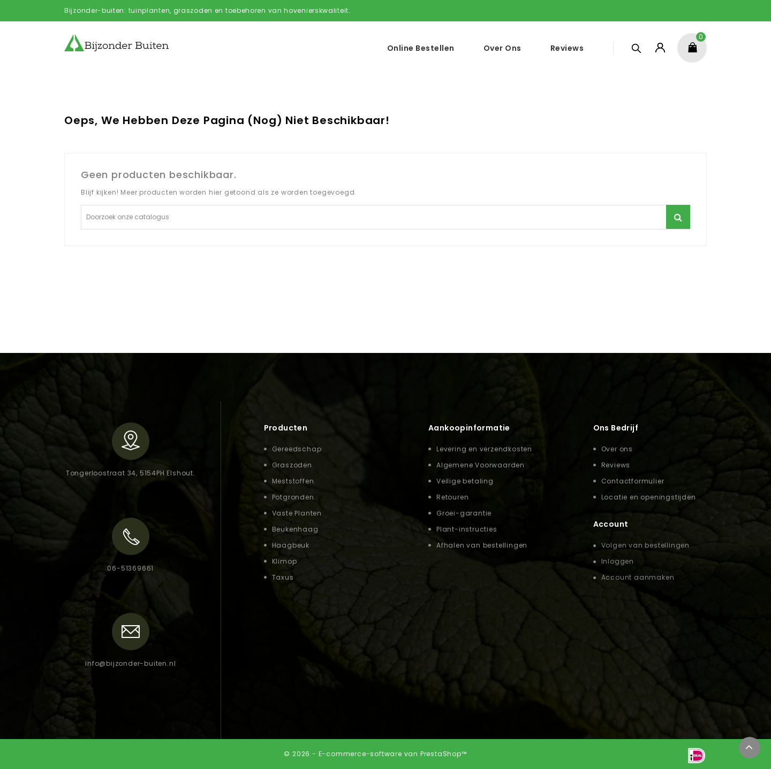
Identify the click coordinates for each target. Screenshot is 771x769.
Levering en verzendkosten (484, 448)
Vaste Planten (297, 513)
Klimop (284, 561)
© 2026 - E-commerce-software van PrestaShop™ (375, 753)
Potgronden (293, 497)
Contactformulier (632, 481)
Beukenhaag (295, 529)
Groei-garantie (464, 513)
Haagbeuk (290, 545)
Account (611, 524)
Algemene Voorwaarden (480, 465)
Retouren (452, 497)
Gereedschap (297, 448)
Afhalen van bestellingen (481, 545)
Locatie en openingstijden (648, 497)
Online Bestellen (421, 48)
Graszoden (292, 465)
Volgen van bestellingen (645, 545)
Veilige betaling (465, 481)
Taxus (283, 577)
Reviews (567, 48)
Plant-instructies (466, 529)
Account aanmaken (638, 577)
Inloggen (617, 561)
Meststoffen (293, 481)
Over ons (502, 48)
